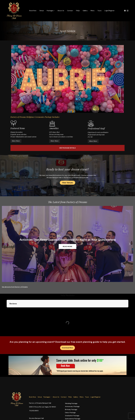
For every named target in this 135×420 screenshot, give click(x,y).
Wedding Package (71, 388)
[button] (4, 244)
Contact (70, 11)
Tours (99, 11)
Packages (50, 11)
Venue (41, 11)
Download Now (67, 332)
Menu (92, 11)
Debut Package (70, 397)
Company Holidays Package (74, 412)
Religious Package (71, 409)
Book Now (32, 11)
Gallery (85, 11)
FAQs (78, 11)
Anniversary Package (72, 391)
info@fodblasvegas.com (37, 418)
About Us (61, 11)
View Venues (67, 182)
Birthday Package (71, 394)
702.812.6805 (34, 395)
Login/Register (109, 11)
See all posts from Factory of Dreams (15, 287)
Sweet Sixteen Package (73, 406)
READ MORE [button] (67, 246)
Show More (16, 141)
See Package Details (67, 148)
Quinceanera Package (72, 403)
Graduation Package (72, 400)
